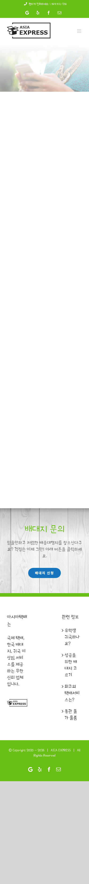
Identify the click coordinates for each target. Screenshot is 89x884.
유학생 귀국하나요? (72, 637)
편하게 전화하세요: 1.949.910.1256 (45, 4)
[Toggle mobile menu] (79, 31)
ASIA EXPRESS (61, 750)
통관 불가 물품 (71, 714)
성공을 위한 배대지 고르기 (71, 665)
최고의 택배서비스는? (72, 693)
